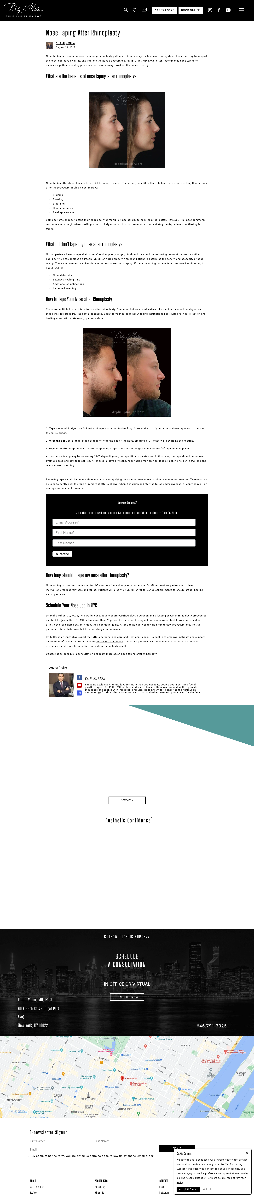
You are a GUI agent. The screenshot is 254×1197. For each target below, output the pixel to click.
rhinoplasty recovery (180, 56)
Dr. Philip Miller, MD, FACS (62, 615)
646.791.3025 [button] (164, 10)
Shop (161, 1186)
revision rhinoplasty (159, 624)
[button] (125, 12)
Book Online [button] (191, 10)
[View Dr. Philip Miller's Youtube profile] (79, 685)
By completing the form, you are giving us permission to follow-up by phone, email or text (91, 1155)
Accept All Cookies (188, 1189)
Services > (127, 800)
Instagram (164, 1192)
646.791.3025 (212, 1026)
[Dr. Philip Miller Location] (42, 1016)
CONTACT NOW (127, 997)
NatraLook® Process (109, 641)
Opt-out (207, 1189)
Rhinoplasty (100, 1186)
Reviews (33, 1192)
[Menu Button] (241, 11)
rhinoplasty (75, 183)
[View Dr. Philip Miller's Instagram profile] (79, 692)
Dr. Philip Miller (65, 43)
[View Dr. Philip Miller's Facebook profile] (79, 677)
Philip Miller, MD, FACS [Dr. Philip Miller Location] (35, 999)
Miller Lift (99, 1192)
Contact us (52, 653)
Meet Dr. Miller (37, 1186)
